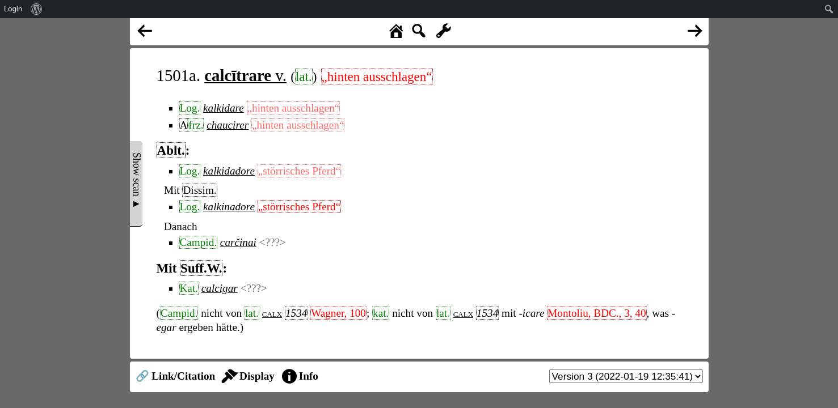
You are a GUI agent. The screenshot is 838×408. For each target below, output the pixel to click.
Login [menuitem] (13, 9)
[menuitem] (37, 9)
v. (245, 75)
